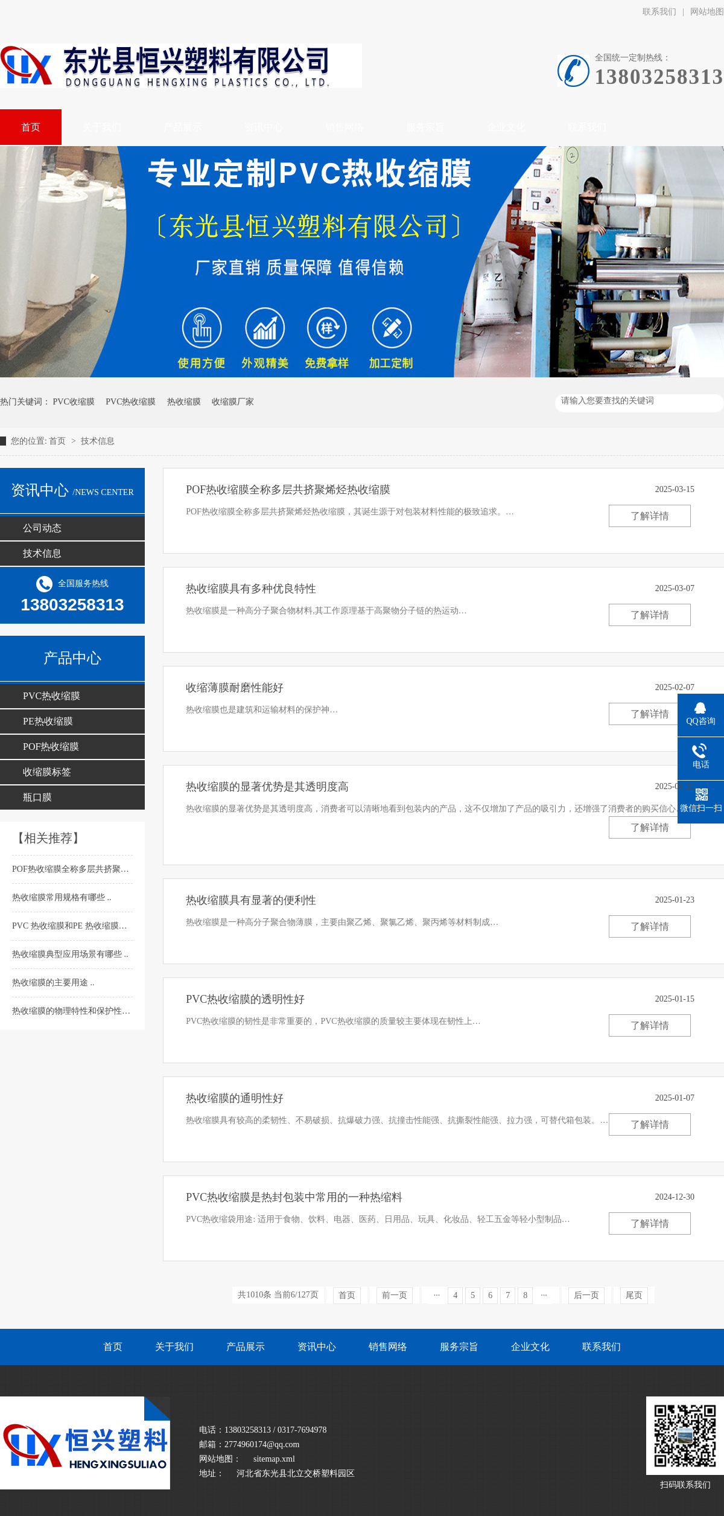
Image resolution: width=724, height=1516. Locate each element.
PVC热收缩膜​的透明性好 (245, 999)
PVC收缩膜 (74, 401)
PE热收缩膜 (48, 721)
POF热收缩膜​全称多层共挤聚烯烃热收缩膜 (92, 869)
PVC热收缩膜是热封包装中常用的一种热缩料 (294, 1197)
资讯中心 (316, 1347)
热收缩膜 (184, 401)
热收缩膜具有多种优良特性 (251, 589)
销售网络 (388, 1347)
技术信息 (98, 441)
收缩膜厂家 (233, 401)
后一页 (586, 1295)
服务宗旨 (459, 1347)
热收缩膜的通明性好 (235, 1098)
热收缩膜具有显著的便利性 (251, 900)
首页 (58, 441)
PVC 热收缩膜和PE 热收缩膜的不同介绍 (87, 925)
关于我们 (174, 1347)
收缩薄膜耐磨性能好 (235, 688)
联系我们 (659, 11)
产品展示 (245, 1347)
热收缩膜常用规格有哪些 (59, 897)
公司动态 (42, 528)
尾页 (634, 1295)
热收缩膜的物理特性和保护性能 (72, 1010)
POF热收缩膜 (51, 746)
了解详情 (649, 516)
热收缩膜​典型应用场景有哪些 (68, 954)
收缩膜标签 (47, 772)
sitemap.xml (274, 1458)
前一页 (394, 1295)
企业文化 (530, 1347)
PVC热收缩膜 (131, 401)
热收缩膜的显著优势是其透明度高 (267, 787)
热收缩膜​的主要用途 (51, 982)
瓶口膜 (37, 797)
